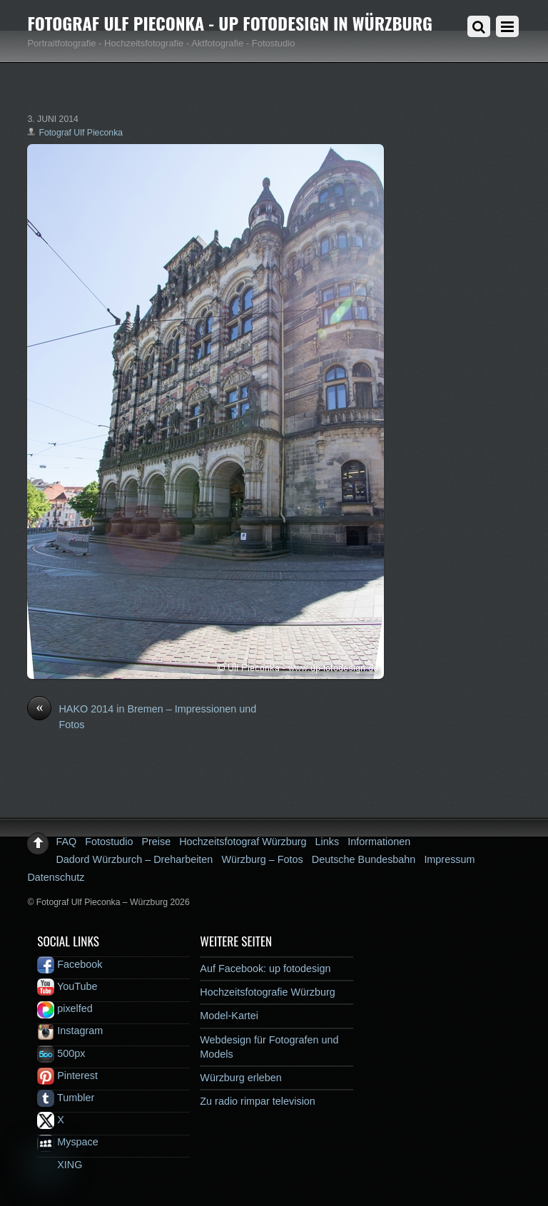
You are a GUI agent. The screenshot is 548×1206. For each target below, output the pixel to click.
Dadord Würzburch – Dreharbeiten (134, 859)
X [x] (50, 1119)
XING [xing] (59, 1164)
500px (61, 1053)
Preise (156, 841)
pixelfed (65, 1008)
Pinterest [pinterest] (67, 1075)
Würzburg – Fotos (262, 859)
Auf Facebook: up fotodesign (265, 968)
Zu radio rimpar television (257, 1101)
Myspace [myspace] (67, 1142)
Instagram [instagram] (70, 1030)
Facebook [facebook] (69, 964)
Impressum (449, 859)
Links (327, 841)
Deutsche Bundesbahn (364, 859)
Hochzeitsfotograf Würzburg (242, 841)
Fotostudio (109, 841)
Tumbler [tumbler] (65, 1097)
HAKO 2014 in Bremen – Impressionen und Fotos (141, 716)
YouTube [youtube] (67, 986)
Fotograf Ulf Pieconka (81, 133)
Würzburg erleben (240, 1077)
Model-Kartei (229, 1015)
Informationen (378, 841)
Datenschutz (55, 877)
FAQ (66, 841)
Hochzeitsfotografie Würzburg (267, 992)
